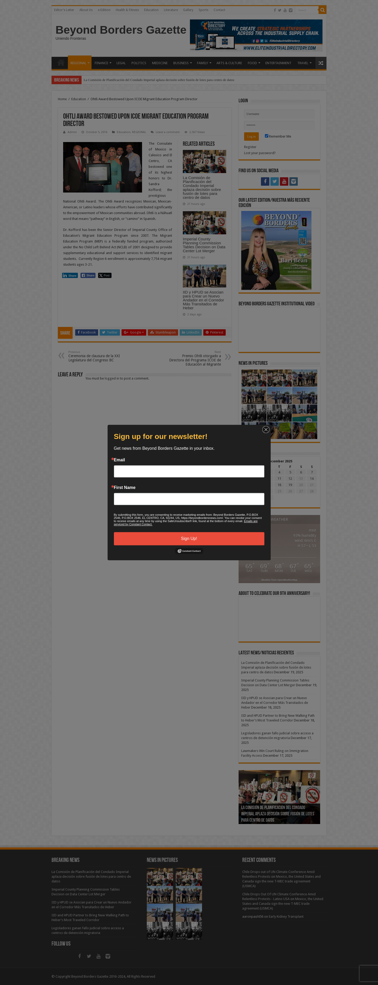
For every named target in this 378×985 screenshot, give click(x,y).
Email (119, 460)
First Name (125, 488)
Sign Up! (189, 538)
